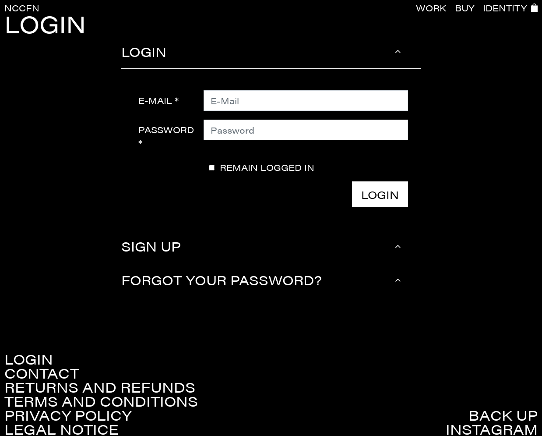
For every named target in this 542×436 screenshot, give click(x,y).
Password (166, 129)
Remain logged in (267, 167)
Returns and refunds (99, 387)
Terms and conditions (101, 401)
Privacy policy (67, 415)
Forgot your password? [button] (221, 279)
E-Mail (155, 100)
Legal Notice (61, 429)
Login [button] (143, 51)
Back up (503, 415)
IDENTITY (505, 8)
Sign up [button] (151, 246)
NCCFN (21, 7)
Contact (41, 373)
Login (380, 194)
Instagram (492, 429)
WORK (431, 8)
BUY (464, 8)
